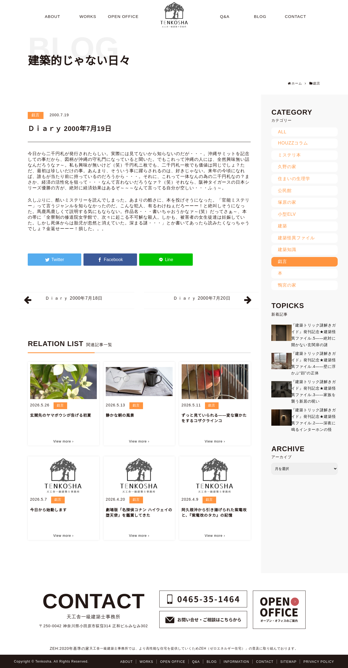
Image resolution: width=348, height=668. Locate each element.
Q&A (196, 662)
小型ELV (287, 214)
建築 (282, 226)
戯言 (36, 115)
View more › (63, 441)
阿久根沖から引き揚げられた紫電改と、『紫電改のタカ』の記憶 (214, 513)
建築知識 (287, 249)
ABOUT (126, 662)
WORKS (146, 662)
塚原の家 (287, 202)
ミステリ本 (289, 155)
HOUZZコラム (293, 143)
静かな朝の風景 (120, 415)
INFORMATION (236, 662)
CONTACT (265, 662)
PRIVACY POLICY (318, 662)
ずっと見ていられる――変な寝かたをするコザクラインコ (214, 418)
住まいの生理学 (294, 178)
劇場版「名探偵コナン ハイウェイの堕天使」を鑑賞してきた (139, 513)
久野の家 (287, 166)
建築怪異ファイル (296, 238)
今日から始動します (48, 510)
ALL (282, 132)
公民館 (285, 190)
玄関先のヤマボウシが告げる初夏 (60, 415)
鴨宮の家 (287, 285)
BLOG (212, 662)
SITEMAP (288, 662)
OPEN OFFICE (172, 662)
